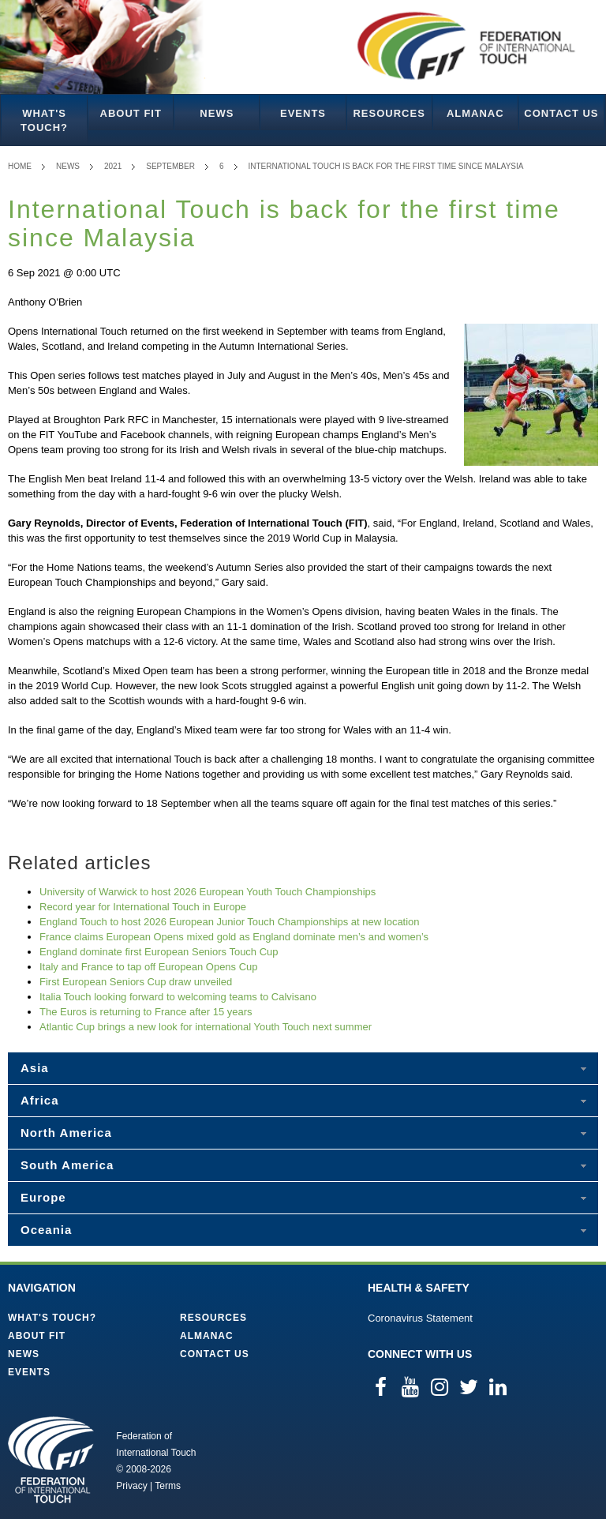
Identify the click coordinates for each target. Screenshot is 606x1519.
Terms (168, 1485)
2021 (113, 166)
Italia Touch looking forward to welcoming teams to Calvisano (177, 997)
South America (67, 1165)
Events (303, 113)
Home (20, 166)
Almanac (475, 113)
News (217, 113)
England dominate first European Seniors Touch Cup (159, 952)
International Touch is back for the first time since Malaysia (386, 166)
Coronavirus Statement (420, 1318)
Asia (35, 1068)
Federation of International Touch (51, 1459)
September (170, 166)
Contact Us (561, 113)
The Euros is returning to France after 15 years (145, 1012)
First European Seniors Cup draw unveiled (135, 982)
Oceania (46, 1229)
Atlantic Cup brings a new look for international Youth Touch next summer (205, 1027)
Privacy (131, 1485)
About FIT (131, 113)
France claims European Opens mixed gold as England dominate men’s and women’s (233, 937)
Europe (43, 1197)
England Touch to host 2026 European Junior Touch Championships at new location (229, 922)
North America (66, 1132)
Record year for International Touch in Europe (142, 907)
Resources (389, 113)
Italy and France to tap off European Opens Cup (148, 967)
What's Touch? (44, 120)
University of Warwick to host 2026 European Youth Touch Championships (207, 892)
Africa (40, 1100)
